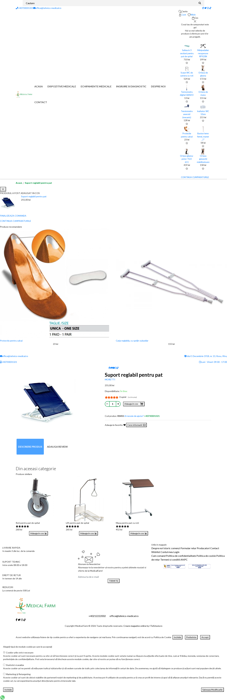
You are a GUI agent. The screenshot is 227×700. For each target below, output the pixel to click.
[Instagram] (208, 8)
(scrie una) (132, 397)
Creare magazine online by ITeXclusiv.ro (142, 626)
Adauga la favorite (115, 425)
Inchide (177, 637)
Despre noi (158, 86)
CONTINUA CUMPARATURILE (195, 177)
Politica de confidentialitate (181, 555)
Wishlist (155, 551)
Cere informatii (136, 425)
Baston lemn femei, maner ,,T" (203, 136)
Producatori (203, 548)
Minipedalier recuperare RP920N (203, 53)
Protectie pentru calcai (11, 340)
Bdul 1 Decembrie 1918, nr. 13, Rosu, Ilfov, (205, 356)
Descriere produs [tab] (30, 446)
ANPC (184, 559)
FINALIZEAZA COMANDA (13, 215)
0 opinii (128, 397)
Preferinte (191, 637)
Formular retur (188, 548)
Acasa (38, 86)
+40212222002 (97, 615)
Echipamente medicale (96, 86)
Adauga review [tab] (57, 446)
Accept (205, 637)
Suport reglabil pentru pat (38, 183)
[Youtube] (113, 367)
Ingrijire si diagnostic (131, 86)
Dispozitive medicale (61, 86)
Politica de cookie (206, 555)
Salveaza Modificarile (212, 689)
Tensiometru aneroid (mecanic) (187, 114)
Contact (40, 102)
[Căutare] (200, 3)
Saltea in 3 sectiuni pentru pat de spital (187, 53)
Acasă (19, 183)
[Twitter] (205, 8)
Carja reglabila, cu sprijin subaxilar (132, 340)
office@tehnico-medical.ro (47, 8)
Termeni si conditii (170, 559)
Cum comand (158, 555)
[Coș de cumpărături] (195, 18)
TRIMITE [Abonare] (113, 580)
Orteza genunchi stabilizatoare (203, 159)
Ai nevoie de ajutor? (142, 416)
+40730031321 (24, 8)
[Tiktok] (210, 8)
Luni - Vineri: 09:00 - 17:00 (213, 362)
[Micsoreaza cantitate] (107, 404)
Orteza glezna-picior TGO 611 (187, 159)
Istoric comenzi (171, 548)
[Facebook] (203, 8)
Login (176, 551)
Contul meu (167, 551)
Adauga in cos (133, 403)
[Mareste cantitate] (118, 404)
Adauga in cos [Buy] (38, 533)
